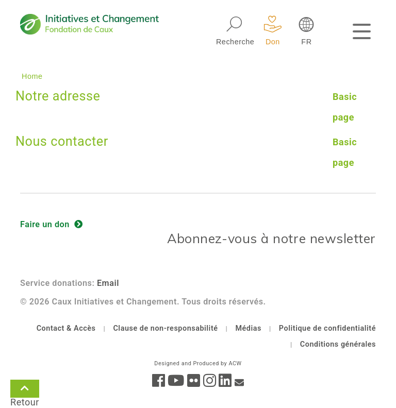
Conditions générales (338, 344)
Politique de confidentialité (327, 328)
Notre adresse (57, 96)
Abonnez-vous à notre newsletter (271, 238)
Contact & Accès (66, 328)
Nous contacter (61, 141)
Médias (248, 328)
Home (32, 76)
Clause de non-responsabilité (165, 328)
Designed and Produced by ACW (197, 363)
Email (108, 283)
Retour (24, 390)
